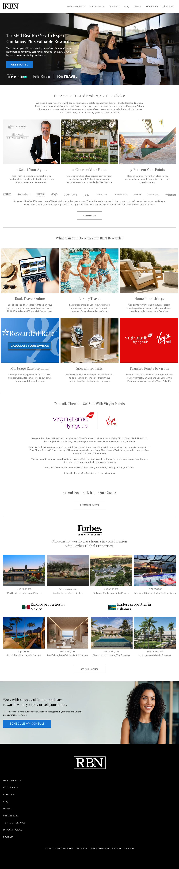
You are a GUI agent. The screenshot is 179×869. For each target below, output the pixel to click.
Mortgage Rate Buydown (29, 368)
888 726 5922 (153, 6)
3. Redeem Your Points (147, 169)
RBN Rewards (76, 6)
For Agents (96, 6)
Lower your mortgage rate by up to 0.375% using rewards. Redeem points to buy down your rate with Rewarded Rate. (29, 377)
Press (137, 6)
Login (170, 6)
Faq (126, 6)
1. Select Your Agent (31, 169)
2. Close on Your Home (89, 169)
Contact (114, 6)
